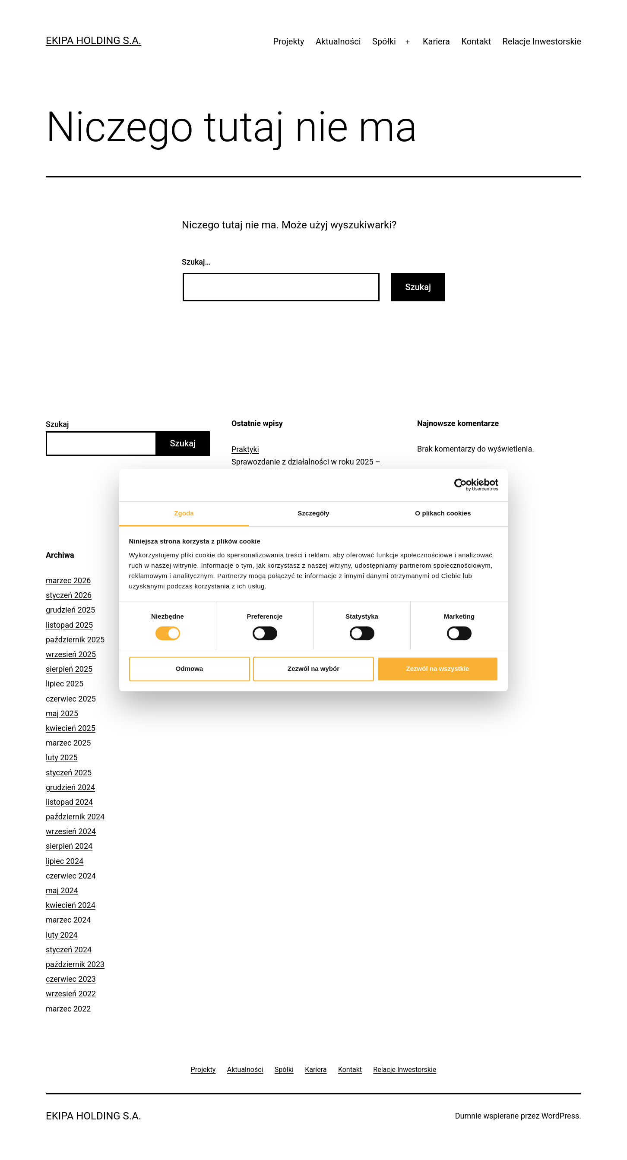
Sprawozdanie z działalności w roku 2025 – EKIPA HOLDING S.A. (305, 466)
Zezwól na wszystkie (437, 668)
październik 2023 (75, 964)
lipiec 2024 (64, 861)
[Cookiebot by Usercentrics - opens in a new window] (460, 484)
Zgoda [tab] (184, 513)
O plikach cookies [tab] (443, 513)
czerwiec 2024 (71, 875)
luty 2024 (62, 934)
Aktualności (338, 41)
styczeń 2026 (69, 595)
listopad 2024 (69, 801)
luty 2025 (62, 757)
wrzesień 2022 (71, 993)
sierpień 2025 (69, 668)
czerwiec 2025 (71, 698)
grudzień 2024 (70, 787)
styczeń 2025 (69, 772)
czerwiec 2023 (71, 978)
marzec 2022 (68, 1008)
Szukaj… (196, 261)
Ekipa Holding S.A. (93, 41)
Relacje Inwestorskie (542, 41)
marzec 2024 (68, 919)
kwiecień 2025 (70, 728)
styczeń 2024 (69, 949)
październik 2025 (75, 639)
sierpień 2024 (69, 845)
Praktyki (245, 449)
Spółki (384, 41)
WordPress (560, 1115)
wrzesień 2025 (71, 654)
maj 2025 (62, 713)
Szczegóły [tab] (313, 513)
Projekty (288, 41)
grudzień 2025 (70, 609)
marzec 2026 (68, 580)
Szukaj (57, 424)
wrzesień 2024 (71, 831)
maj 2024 (62, 890)
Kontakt (476, 41)
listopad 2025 (69, 624)
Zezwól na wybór (313, 668)
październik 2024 (75, 816)
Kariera (436, 41)
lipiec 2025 (64, 683)
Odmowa (189, 668)
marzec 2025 (68, 742)
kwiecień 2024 (70, 905)
